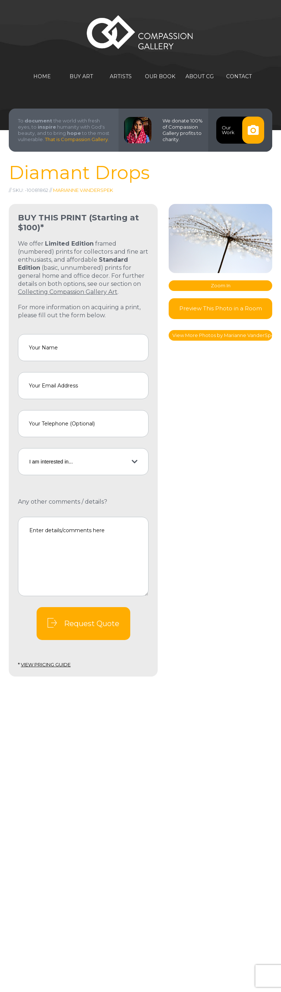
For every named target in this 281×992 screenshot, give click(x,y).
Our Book (160, 76)
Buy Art (81, 76)
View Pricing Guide (46, 664)
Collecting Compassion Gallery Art (67, 291)
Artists (121, 76)
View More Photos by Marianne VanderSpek (222, 335)
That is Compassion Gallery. (77, 139)
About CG (200, 76)
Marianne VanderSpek (83, 190)
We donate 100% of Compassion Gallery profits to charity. (182, 130)
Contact (239, 76)
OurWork (243, 130)
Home (42, 76)
